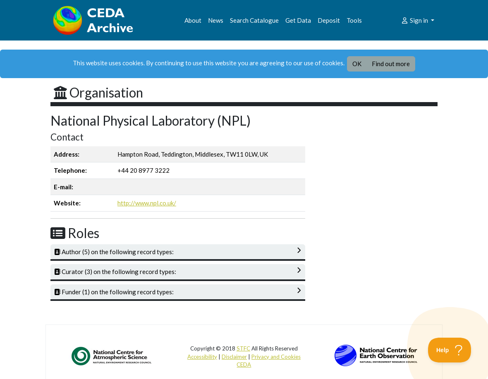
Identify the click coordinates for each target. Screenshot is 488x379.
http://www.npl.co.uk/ (146, 203)
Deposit (329, 20)
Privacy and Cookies (276, 356)
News (215, 20)
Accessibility (202, 356)
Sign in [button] (415, 20)
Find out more (391, 63)
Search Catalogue (254, 20)
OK (356, 63)
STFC (243, 348)
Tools (354, 20)
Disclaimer (234, 356)
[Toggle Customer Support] (449, 350)
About (192, 20)
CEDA (244, 364)
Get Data (298, 20)
